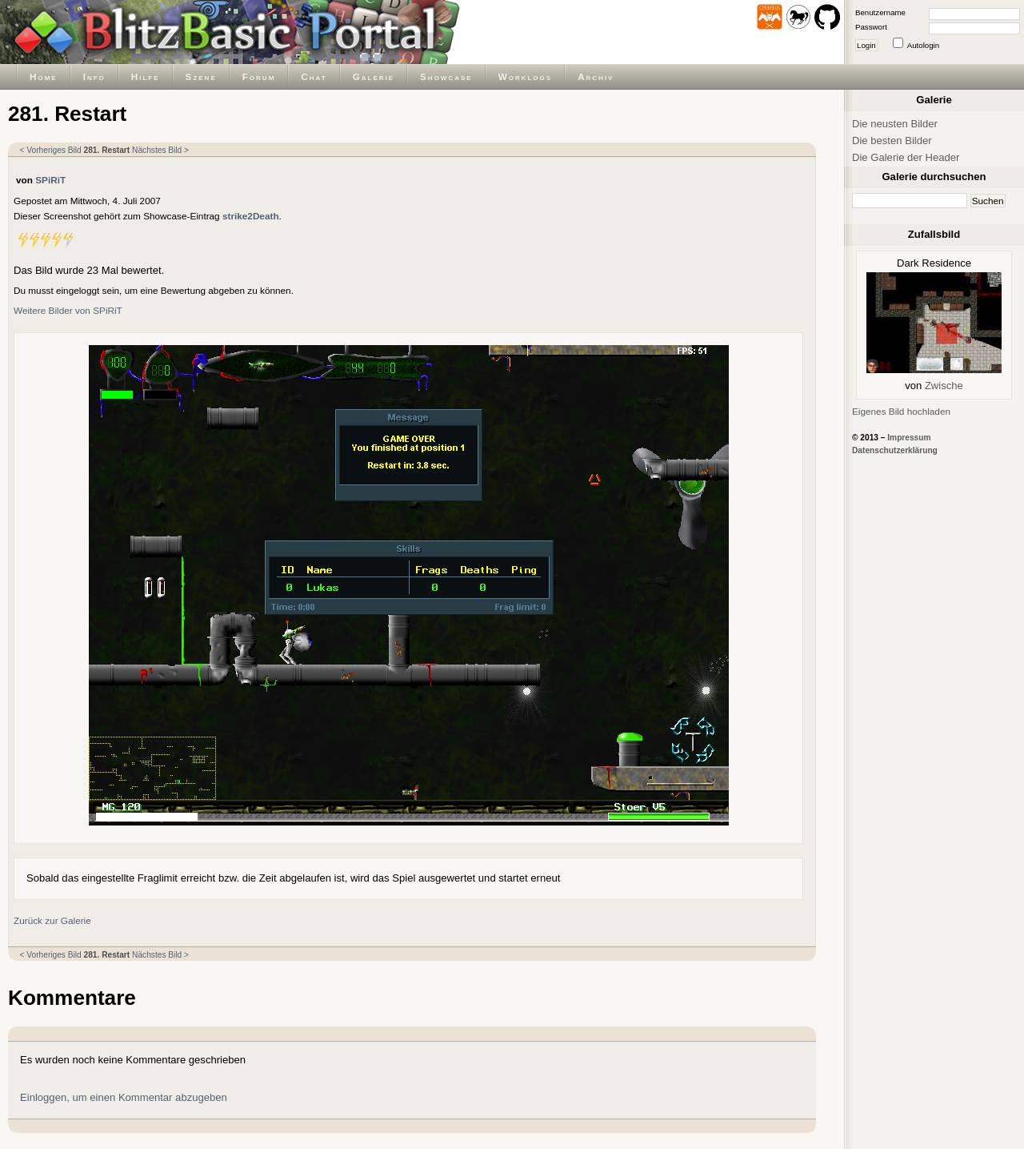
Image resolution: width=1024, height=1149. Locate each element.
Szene (201, 76)
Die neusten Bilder (895, 124)
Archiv (596, 76)
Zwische (944, 386)
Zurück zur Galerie (52, 920)
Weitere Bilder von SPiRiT (68, 310)
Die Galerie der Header (905, 157)
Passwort (871, 26)
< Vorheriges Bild (51, 150)
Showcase (446, 76)
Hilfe (145, 76)
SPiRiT (50, 180)
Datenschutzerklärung (895, 450)
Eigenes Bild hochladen (901, 411)
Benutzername (880, 12)
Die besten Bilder (892, 141)
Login (866, 45)
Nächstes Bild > (160, 150)
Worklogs (525, 76)
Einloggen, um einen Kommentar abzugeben (123, 1097)
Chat (313, 76)
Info (94, 76)
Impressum (908, 437)
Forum (259, 76)
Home (44, 76)
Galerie (373, 76)
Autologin (923, 45)
